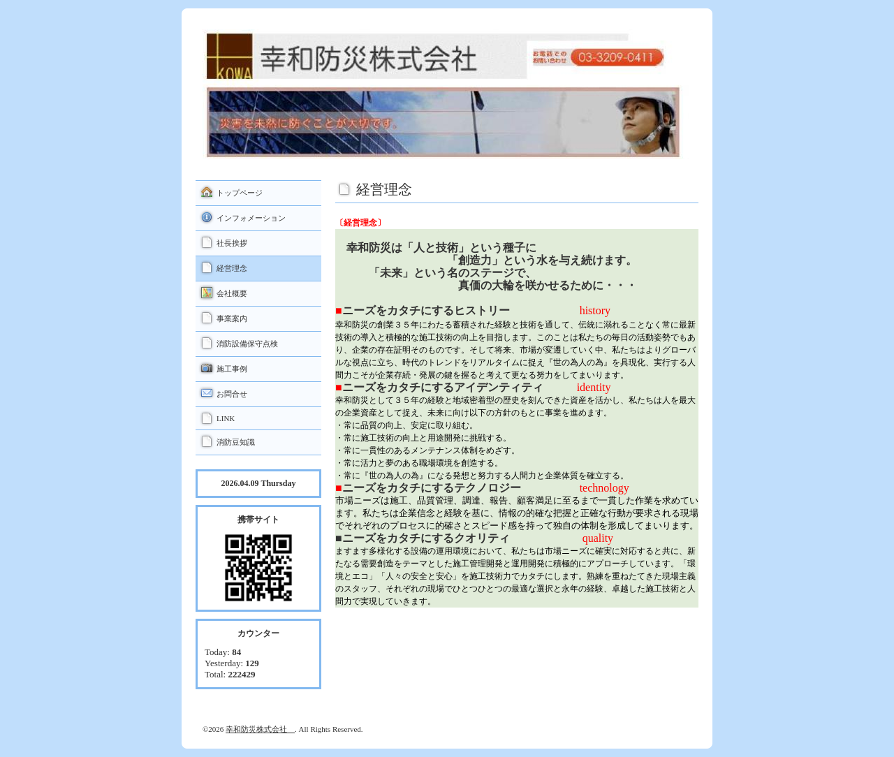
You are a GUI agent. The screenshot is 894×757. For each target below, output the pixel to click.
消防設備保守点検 (247, 343)
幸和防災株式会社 (260, 729)
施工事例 (232, 369)
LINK (226, 418)
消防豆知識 (236, 442)
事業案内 (232, 318)
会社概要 (232, 293)
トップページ (240, 193)
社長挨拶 (232, 243)
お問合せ (232, 394)
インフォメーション (251, 218)
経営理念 (232, 268)
